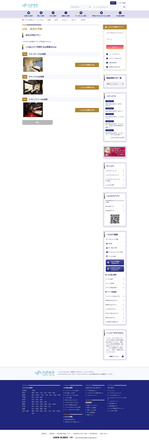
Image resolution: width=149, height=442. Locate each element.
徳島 (37, 408)
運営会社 (44, 433)
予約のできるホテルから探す (101, 14)
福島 (54, 392)
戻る (31, 122)
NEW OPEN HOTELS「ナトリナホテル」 (114, 116)
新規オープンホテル (91, 405)
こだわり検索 (111, 256)
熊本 (45, 411)
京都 (41, 404)
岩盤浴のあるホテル (114, 304)
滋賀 (45, 404)
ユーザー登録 (121, 3)
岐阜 (37, 402)
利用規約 (51, 433)
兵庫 (37, 404)
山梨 (37, 397)
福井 (41, 399)
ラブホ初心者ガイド (91, 390)
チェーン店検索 (114, 283)
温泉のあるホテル (114, 317)
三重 (45, 402)
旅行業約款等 (93, 433)
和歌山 (54, 404)
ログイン (115, 47)
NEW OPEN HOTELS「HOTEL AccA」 (113, 103)
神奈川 (37, 395)
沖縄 (33, 413)
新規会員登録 (112, 62)
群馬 (59, 395)
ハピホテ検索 (112, 234)
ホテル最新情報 (90, 412)
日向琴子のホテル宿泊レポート (72, 422)
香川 (33, 408)
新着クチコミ (90, 414)
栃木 (51, 395)
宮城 (49, 392)
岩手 (45, 392)
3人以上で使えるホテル (114, 313)
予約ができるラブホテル (70, 400)
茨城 (55, 395)
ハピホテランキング (114, 170)
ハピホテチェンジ (113, 401)
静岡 (41, 402)
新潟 (33, 397)
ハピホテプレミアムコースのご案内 (114, 180)
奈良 (49, 404)
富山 (37, 399)
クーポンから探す (81, 14)
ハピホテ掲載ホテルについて (116, 408)
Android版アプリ (114, 210)
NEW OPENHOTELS (69, 419)
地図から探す (66, 14)
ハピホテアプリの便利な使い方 (94, 393)
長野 (41, 397)
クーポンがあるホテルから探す (72, 407)
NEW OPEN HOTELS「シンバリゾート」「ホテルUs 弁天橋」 (114, 132)
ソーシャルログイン (114, 54)
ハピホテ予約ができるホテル (113, 262)
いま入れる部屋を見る (87, 65)
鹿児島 (58, 411)
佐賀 (37, 411)
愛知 (33, 402)
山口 (49, 406)
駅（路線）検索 (111, 248)
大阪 (33, 404)
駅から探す (41, 14)
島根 (45, 406)
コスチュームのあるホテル (114, 296)
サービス (110, 166)
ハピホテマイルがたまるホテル (113, 269)
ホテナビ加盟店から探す (70, 405)
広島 (37, 406)
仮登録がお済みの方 (114, 67)
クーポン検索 (114, 279)
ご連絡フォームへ (114, 356)
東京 (33, 395)
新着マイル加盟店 (91, 407)
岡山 (33, 406)
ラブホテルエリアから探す (114, 252)
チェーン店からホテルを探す (71, 409)
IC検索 (109, 243)
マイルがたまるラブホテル (70, 402)
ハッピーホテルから (114, 333)
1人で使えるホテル (114, 309)
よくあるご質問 (114, 185)
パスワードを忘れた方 (115, 58)
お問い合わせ (103, 433)
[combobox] (107, 7)
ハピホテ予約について (114, 395)
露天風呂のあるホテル (114, 300)
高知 (45, 408)
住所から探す (28, 14)
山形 (41, 392)
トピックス (111, 96)
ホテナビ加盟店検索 (114, 287)
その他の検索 (120, 14)
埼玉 (42, 395)
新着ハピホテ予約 (91, 410)
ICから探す (52, 14)
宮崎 (54, 411)
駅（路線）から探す (69, 393)
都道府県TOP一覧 (114, 78)
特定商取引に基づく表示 (80, 433)
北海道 (33, 390)
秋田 (37, 392)
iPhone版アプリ (114, 206)
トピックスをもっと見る (117, 137)
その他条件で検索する (114, 322)
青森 (33, 392)
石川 (33, 399)
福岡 (33, 411)
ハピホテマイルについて (114, 175)
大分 (49, 411)
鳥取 (41, 406)
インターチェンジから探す (70, 390)
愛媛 (41, 408)
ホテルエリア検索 (112, 239)
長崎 (41, 411)
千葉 (46, 395)
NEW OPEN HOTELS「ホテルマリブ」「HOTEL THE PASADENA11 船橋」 (114, 124)
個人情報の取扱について (64, 433)
